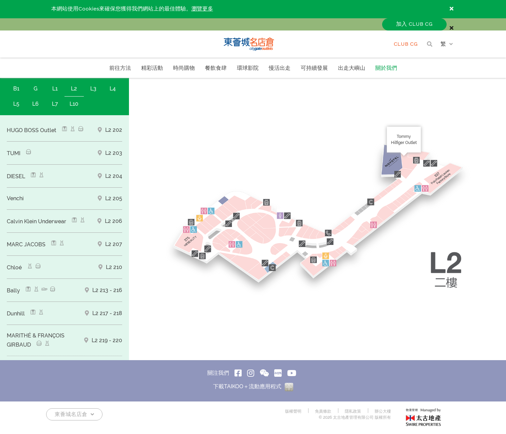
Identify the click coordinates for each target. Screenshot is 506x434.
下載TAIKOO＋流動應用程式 (253, 386)
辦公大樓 (383, 411)
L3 (93, 88)
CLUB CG (406, 44)
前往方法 (120, 68)
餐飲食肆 (216, 68)
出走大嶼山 (351, 68)
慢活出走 (280, 68)
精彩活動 (152, 68)
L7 (55, 104)
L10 (74, 104)
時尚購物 (184, 68)
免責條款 (323, 411)
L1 (55, 88)
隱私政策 (353, 411)
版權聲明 (293, 411)
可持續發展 (314, 68)
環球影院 (248, 68)
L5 (16, 104)
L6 (35, 104)
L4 (113, 88)
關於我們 (386, 68)
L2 (74, 88)
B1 (16, 88)
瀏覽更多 (202, 9)
